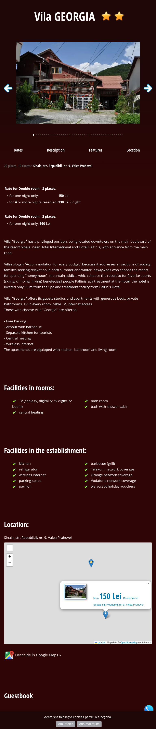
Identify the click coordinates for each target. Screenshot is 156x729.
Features (95, 150)
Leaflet (100, 642)
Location (133, 150)
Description (56, 150)
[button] (105, 615)
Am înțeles (66, 724)
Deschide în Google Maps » (32, 655)
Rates (18, 150)
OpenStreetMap (129, 642)
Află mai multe (89, 724)
